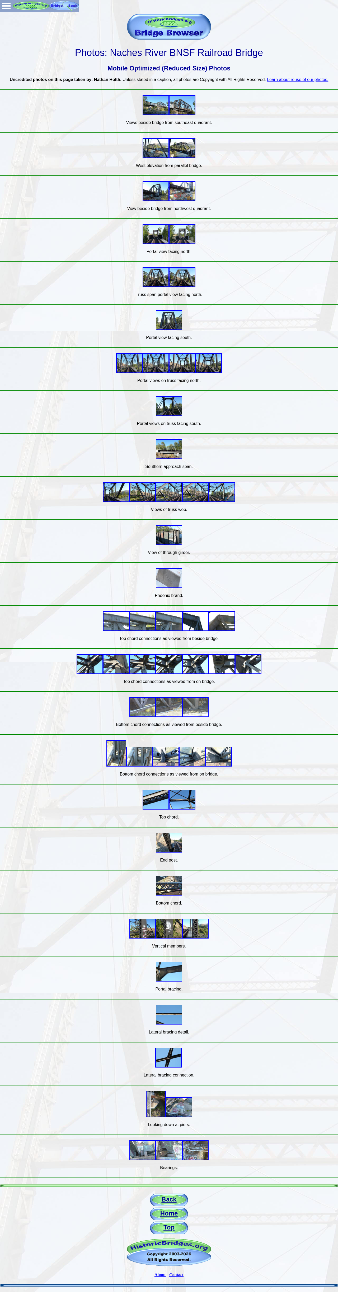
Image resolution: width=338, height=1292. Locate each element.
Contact (176, 1274)
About (160, 1274)
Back (168, 1199)
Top (169, 1227)
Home (169, 1213)
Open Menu (6, 6)
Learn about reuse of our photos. (297, 79)
